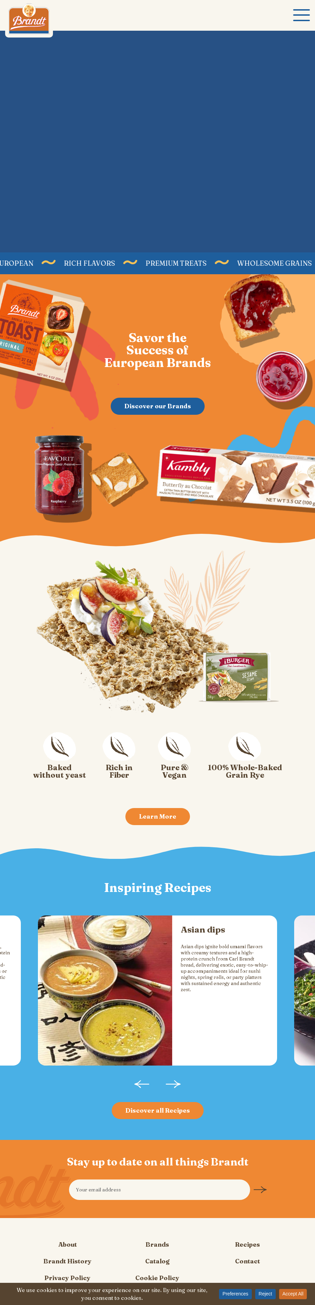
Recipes (247, 1209)
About (67, 1209)
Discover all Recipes (157, 1074)
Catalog (157, 1226)
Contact (247, 1226)
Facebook (163, 1279)
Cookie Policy (157, 1242)
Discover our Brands (157, 406)
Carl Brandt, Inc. (29, 20)
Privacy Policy (67, 1242)
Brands (157, 1209)
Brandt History (67, 1226)
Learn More (157, 816)
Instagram (152, 1279)
